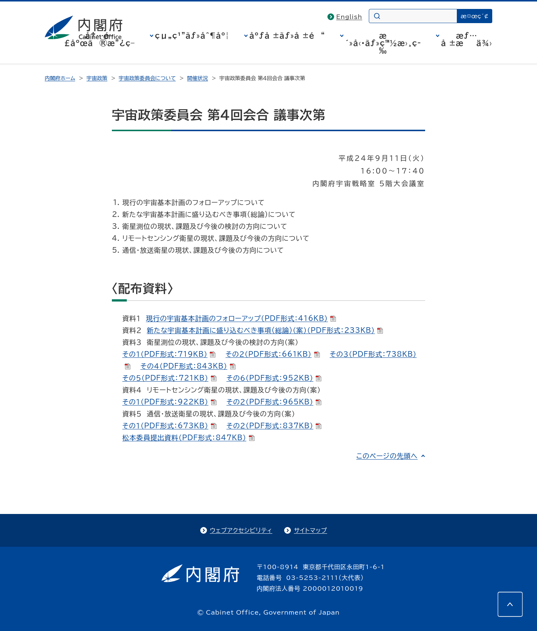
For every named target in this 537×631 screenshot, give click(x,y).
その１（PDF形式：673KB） (169, 425)
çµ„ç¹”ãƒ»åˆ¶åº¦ (192, 35)
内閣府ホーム (60, 78)
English (349, 17)
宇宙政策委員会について (147, 78)
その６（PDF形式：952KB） (273, 378)
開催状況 (197, 78)
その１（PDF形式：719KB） (169, 354)
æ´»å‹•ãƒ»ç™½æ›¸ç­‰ (383, 43)
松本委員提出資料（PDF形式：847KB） (188, 437)
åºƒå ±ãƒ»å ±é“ (287, 35)
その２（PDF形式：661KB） (273, 354)
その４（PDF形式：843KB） (187, 366)
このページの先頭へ (387, 455)
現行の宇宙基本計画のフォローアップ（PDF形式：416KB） (241, 318)
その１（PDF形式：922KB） (169, 401)
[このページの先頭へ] (510, 604)
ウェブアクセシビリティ (241, 530)
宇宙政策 (97, 78)
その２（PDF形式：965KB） (273, 401)
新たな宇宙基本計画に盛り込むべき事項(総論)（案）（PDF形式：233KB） (265, 330)
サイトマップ (310, 530)
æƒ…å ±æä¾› (466, 39)
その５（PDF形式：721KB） (169, 378)
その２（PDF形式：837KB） (273, 425)
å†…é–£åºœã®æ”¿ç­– (99, 39)
